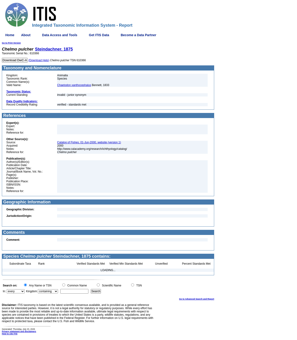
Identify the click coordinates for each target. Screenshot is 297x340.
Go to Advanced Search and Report (196, 299)
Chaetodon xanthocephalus (74, 85)
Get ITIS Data (99, 35)
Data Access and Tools (59, 35)
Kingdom (31, 291)
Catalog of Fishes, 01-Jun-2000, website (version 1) (89, 142)
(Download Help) (39, 60)
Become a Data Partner (138, 35)
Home (9, 35)
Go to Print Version (11, 43)
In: (4, 291)
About (25, 35)
